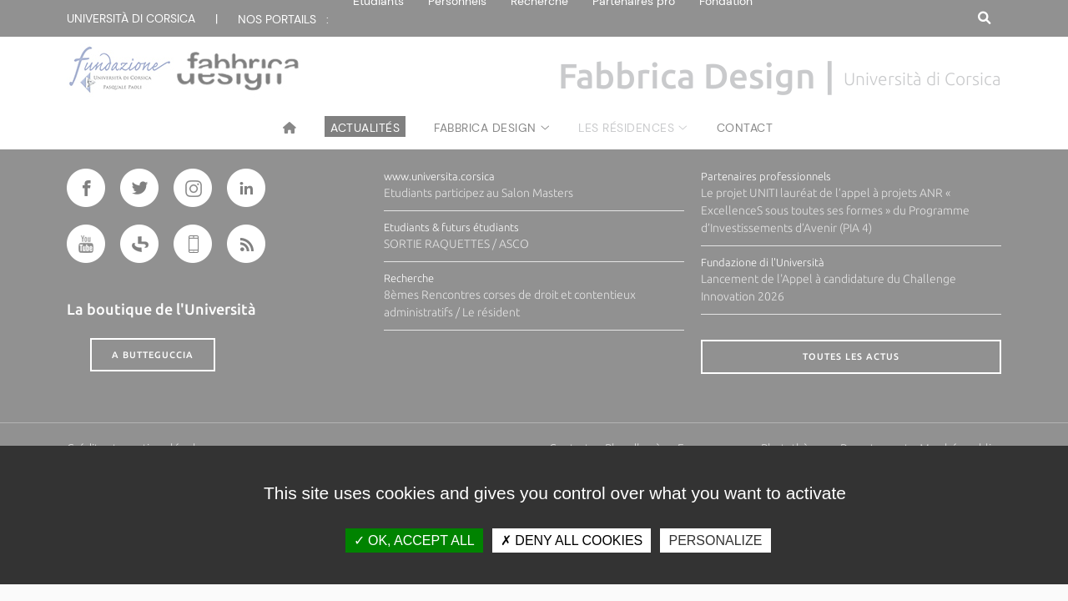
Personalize (715, 540)
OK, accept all (414, 540)
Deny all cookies (571, 540)
